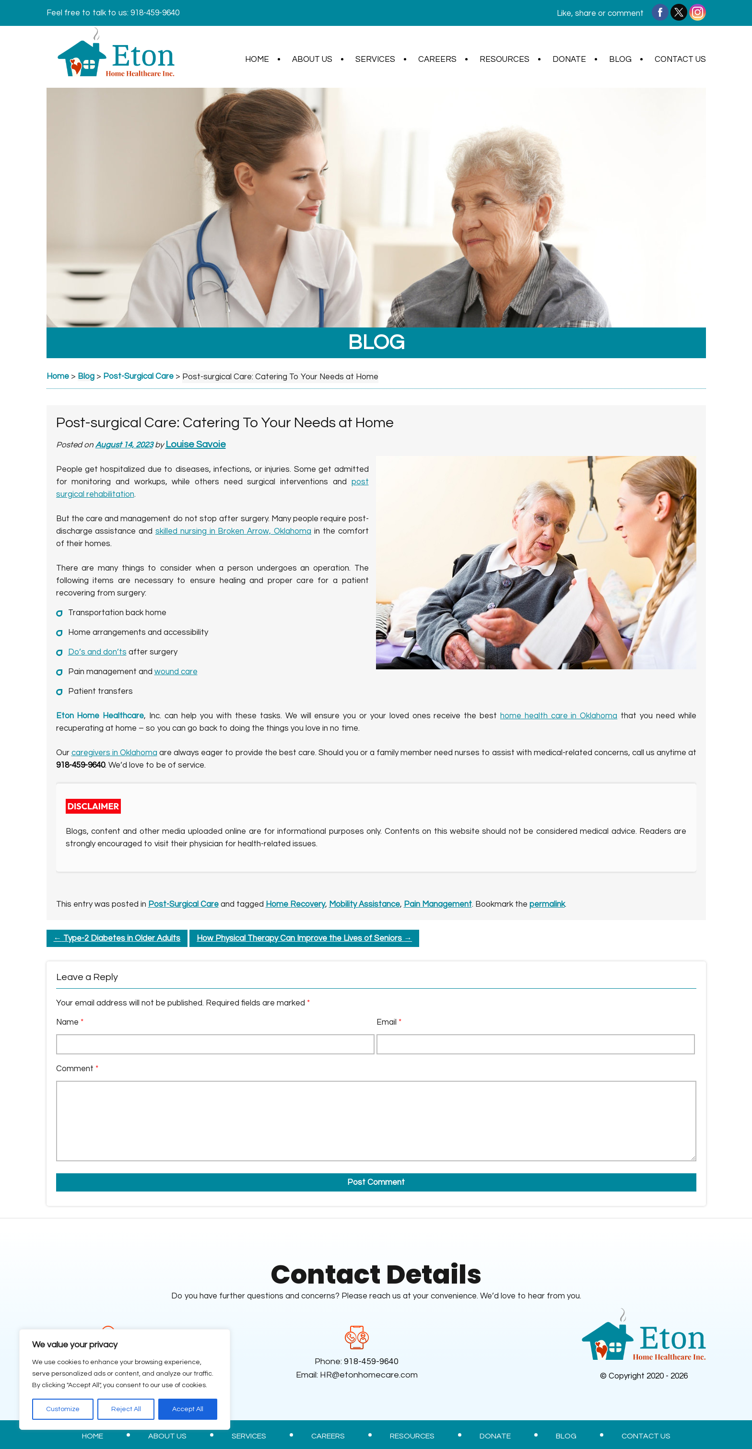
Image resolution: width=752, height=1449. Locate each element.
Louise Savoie (196, 444)
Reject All (126, 1409)
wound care (176, 671)
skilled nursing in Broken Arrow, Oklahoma (233, 531)
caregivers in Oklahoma (114, 752)
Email (388, 1022)
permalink (547, 904)
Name (69, 1022)
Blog (620, 59)
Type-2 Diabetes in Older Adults (117, 938)
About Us (312, 59)
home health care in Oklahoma (558, 716)
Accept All (187, 1409)
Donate (569, 59)
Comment (77, 1068)
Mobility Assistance (364, 904)
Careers (437, 59)
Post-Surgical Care (183, 904)
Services (375, 59)
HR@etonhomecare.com (369, 1374)
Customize (63, 1409)
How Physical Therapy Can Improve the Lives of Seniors (304, 938)
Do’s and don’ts (97, 652)
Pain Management (438, 904)
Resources (504, 59)
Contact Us (680, 59)
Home (257, 59)
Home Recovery (295, 904)
